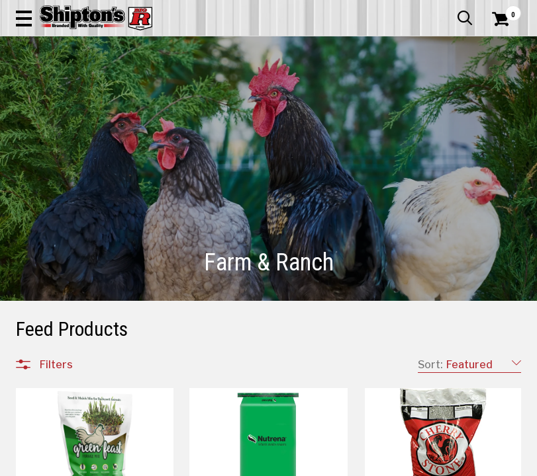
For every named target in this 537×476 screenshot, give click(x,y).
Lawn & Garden (359, 97)
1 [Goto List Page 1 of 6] (342, 463)
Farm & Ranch (189, 97)
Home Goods (237, 97)
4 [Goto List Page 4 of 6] (402, 463)
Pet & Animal (408, 97)
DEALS (506, 97)
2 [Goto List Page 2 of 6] (362, 463)
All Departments (79, 458)
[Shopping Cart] (498, 36)
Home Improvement (296, 97)
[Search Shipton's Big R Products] (294, 47)
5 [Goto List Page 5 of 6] (421, 463)
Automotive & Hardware (123, 97)
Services (503, 10)
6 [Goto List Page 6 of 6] (441, 463)
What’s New (446, 10)
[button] (337, 47)
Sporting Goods (460, 97)
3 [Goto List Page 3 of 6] (382, 463)
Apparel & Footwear (46, 97)
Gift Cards (388, 10)
